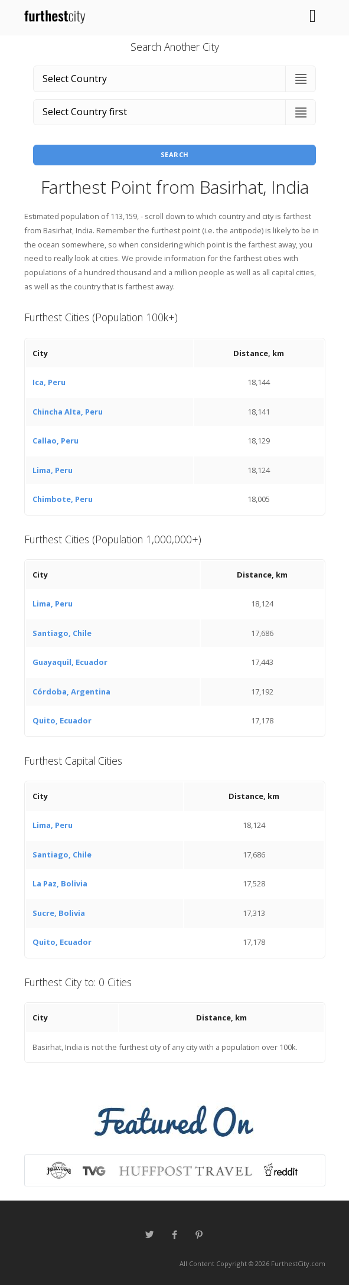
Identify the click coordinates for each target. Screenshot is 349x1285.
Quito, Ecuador (62, 720)
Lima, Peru (52, 470)
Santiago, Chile (62, 633)
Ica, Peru (49, 382)
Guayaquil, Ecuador (69, 662)
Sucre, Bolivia (58, 913)
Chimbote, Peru (62, 499)
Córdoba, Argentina (71, 691)
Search (175, 154)
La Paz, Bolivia (59, 883)
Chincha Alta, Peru (67, 411)
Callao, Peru (55, 440)
